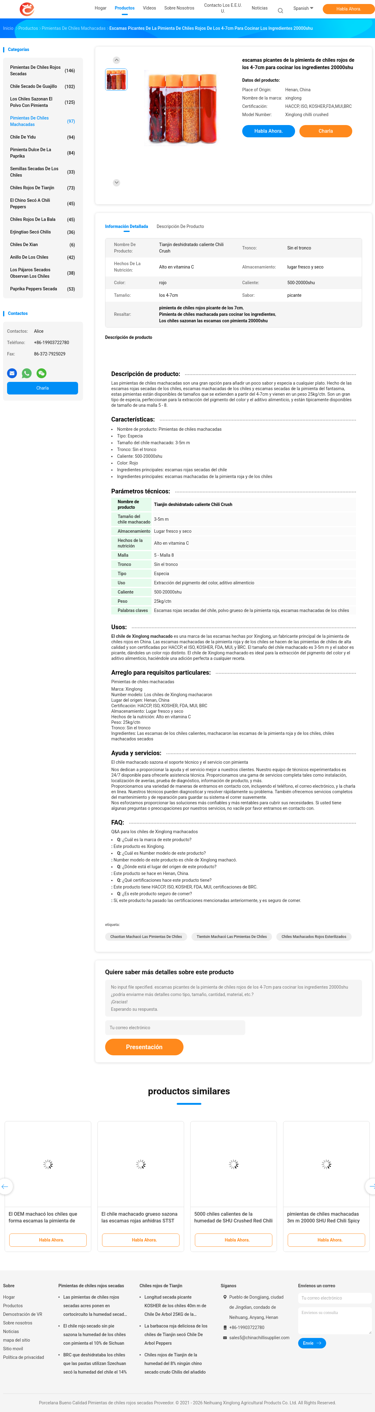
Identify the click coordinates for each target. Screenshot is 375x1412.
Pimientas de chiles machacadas (42, 121)
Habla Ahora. (349, 8)
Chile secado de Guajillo (42, 87)
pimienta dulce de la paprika (42, 153)
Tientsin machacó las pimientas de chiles (232, 937)
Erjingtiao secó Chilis (42, 232)
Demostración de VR (22, 1314)
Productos (13, 1305)
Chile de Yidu (42, 137)
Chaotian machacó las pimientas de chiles (146, 937)
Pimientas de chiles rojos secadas (42, 70)
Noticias (11, 1331)
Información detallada (126, 226)
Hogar (9, 1297)
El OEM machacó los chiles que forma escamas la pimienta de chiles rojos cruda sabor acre (43, 1220)
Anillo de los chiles (42, 257)
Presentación (144, 1047)
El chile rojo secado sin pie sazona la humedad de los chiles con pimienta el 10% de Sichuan (94, 1335)
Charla (42, 388)
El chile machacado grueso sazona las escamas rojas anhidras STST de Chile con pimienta (139, 1220)
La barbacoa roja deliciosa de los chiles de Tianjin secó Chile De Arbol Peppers (175, 1335)
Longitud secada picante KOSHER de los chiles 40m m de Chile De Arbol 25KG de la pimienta (175, 1307)
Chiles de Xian (42, 245)
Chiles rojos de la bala (42, 220)
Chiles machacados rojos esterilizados (314, 937)
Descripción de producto (180, 226)
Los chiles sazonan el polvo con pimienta (42, 102)
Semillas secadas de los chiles (42, 172)
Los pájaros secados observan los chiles (42, 273)
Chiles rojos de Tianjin (42, 188)
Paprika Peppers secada (42, 289)
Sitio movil (13, 1348)
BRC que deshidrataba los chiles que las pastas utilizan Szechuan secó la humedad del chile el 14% (95, 1363)
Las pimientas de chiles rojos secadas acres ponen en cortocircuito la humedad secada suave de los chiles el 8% (94, 1307)
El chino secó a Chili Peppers (42, 203)
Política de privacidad (23, 1357)
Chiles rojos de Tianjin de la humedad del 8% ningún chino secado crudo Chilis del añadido (175, 1363)
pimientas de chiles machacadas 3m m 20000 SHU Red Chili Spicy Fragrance (323, 1220)
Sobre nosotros (17, 1322)
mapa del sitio (16, 1340)
